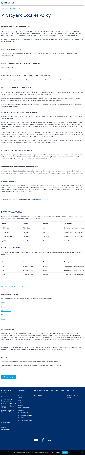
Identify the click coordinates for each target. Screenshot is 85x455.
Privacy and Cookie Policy (54, 452)
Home (2, 8)
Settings (65, 452)
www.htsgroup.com (43, 199)
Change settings (9, 377)
